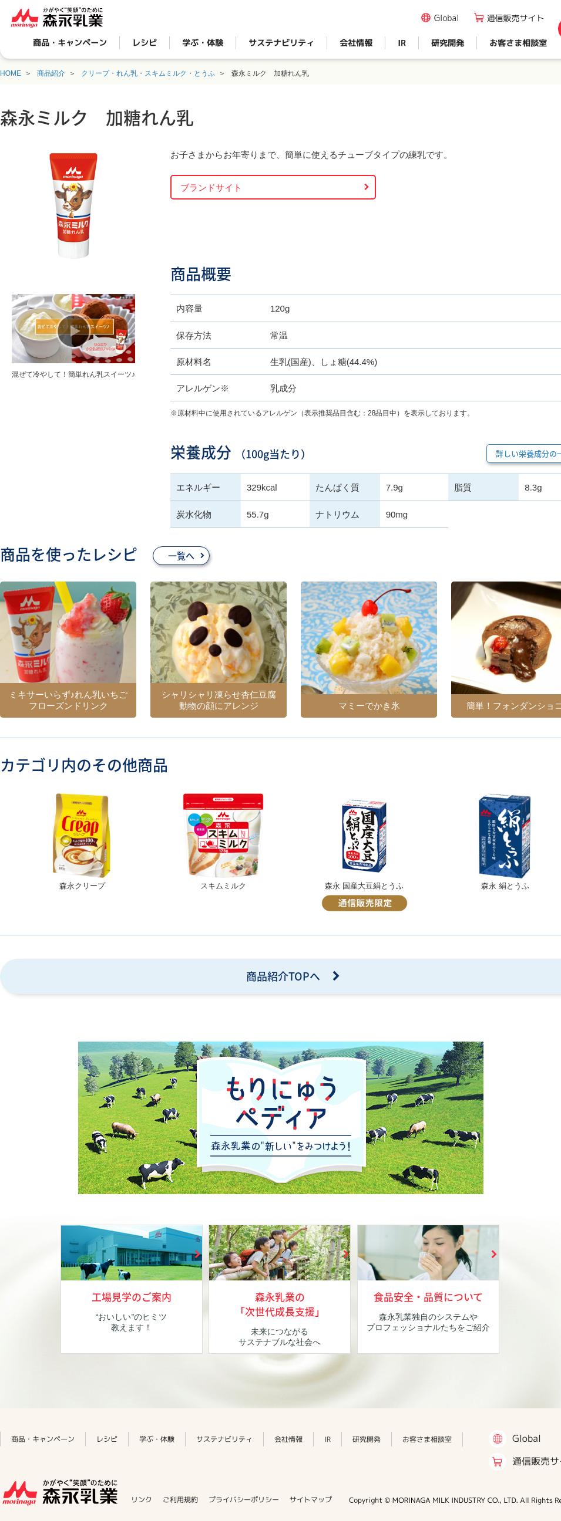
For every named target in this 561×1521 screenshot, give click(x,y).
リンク (141, 1500)
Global (446, 17)
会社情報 (356, 42)
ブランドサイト (211, 187)
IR (402, 42)
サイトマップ (311, 1500)
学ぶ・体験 (202, 42)
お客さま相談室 (518, 42)
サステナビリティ (281, 42)
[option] (82, 842)
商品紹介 (51, 73)
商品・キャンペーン (70, 42)
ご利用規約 (180, 1500)
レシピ (144, 42)
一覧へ (181, 555)
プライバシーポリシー (244, 1500)
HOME (10, 73)
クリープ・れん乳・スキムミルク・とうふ (148, 73)
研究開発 (447, 42)
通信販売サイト (516, 17)
